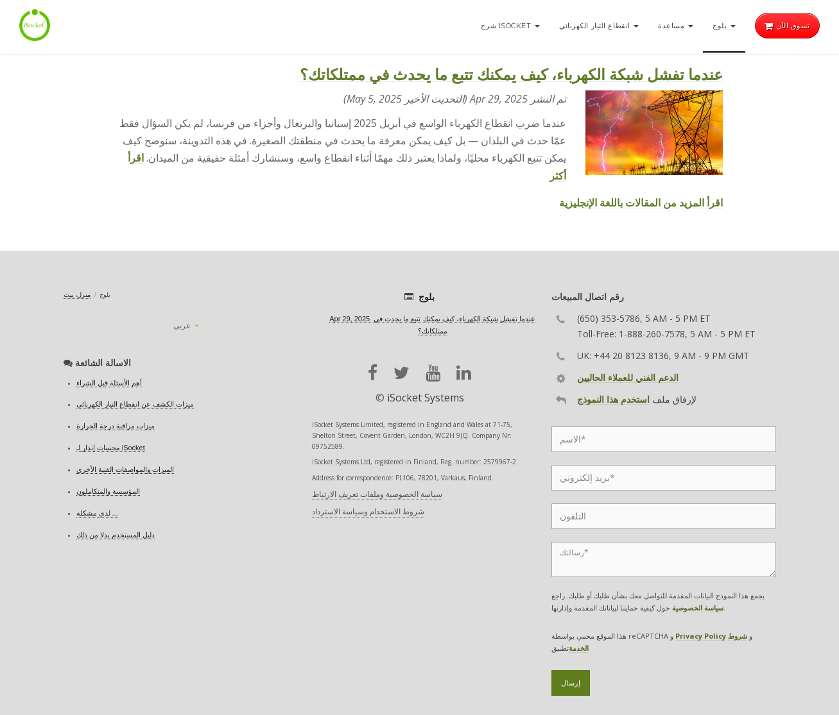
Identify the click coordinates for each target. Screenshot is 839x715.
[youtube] (433, 373)
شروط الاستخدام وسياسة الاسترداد (368, 511)
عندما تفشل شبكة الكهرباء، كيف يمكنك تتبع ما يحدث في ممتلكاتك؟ (511, 74)
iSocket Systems (425, 398)
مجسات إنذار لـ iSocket (110, 447)
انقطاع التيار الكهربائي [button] (599, 25)
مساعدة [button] (675, 25)
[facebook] (372, 373)
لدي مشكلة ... (97, 513)
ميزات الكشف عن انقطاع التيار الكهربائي (135, 404)
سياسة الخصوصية (697, 607)
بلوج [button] (724, 25)
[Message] (663, 559)
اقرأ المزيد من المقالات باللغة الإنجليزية (641, 203)
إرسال (571, 682)
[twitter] (402, 373)
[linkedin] (463, 373)
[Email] (663, 478)
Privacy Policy (700, 636)
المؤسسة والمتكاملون (108, 491)
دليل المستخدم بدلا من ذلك (115, 535)
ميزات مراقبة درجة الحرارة (115, 426)
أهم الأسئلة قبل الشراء (109, 383)
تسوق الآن (787, 25)
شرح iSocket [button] (510, 25)
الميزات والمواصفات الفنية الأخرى (125, 469)
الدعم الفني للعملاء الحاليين (628, 377)
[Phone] (663, 516)
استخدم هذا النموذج (613, 399)
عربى (182, 325)
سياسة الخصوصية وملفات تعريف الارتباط (377, 494)
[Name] (663, 439)
